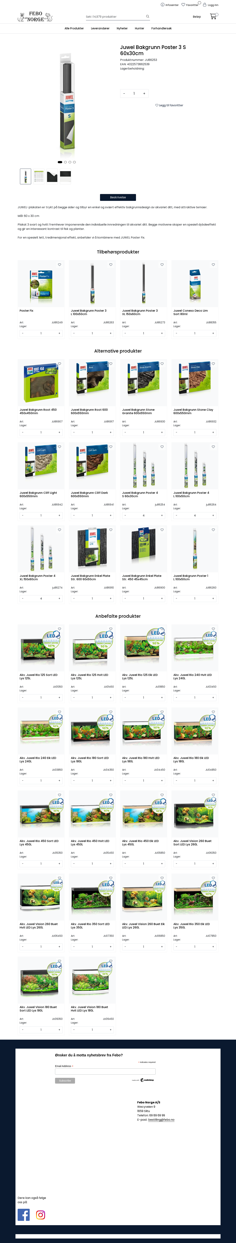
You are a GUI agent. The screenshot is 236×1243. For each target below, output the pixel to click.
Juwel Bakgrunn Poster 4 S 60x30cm (140, 494)
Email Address (64, 1066)
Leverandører (100, 28)
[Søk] (116, 16)
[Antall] (134, 93)
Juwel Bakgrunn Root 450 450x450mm (38, 411)
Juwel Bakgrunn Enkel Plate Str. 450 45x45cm (141, 577)
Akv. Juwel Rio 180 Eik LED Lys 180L (191, 759)
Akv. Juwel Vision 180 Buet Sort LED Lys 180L (38, 1009)
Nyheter (122, 28)
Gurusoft (118, 1236)
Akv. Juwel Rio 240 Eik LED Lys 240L (38, 759)
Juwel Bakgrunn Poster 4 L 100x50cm (191, 494)
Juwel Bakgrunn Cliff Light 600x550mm (38, 494)
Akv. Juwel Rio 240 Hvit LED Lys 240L (192, 676)
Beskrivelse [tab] (118, 197)
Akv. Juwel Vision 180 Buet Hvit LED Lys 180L (89, 1009)
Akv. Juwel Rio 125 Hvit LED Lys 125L (89, 676)
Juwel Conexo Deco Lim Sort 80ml (190, 312)
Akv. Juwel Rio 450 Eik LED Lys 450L (140, 843)
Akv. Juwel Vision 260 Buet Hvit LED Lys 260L (39, 926)
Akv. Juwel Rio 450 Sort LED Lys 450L (39, 843)
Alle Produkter (74, 28)
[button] (60, 162)
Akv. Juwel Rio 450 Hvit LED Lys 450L (90, 843)
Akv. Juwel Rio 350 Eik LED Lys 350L (191, 926)
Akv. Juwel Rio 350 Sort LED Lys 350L (90, 926)
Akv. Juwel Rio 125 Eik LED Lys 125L (140, 676)
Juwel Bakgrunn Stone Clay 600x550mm (193, 411)
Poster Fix (26, 311)
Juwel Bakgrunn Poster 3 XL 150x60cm (140, 312)
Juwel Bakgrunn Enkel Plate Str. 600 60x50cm (90, 577)
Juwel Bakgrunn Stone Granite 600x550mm (138, 411)
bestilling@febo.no (161, 1120)
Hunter (139, 28)
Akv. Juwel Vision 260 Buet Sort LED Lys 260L (192, 843)
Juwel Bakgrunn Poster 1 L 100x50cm (190, 577)
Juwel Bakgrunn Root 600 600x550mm (89, 411)
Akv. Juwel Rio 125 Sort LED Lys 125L (38, 676)
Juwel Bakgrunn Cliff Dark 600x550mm (89, 494)
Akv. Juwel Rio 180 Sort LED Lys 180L (90, 759)
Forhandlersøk (161, 28)
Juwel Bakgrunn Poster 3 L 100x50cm (88, 312)
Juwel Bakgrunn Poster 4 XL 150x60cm (37, 577)
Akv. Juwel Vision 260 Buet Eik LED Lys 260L (143, 926)
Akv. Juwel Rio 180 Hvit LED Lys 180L (140, 759)
